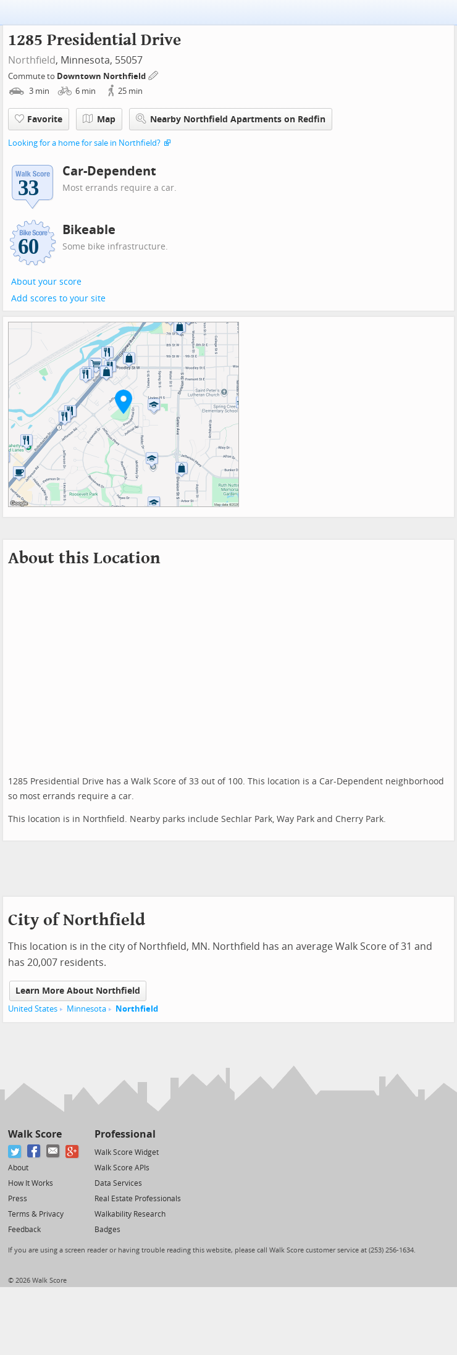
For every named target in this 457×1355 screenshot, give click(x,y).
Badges (107, 1229)
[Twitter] (15, 1151)
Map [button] (99, 119)
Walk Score (35, 1134)
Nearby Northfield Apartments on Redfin (230, 119)
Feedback (24, 1229)
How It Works (30, 1183)
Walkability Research (130, 1214)
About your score (46, 282)
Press (17, 1198)
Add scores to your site (58, 298)
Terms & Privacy (36, 1214)
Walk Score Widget (126, 1152)
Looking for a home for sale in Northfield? (84, 143)
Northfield (32, 60)
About (18, 1168)
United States (32, 1008)
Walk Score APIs (121, 1168)
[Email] (53, 1151)
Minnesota (86, 1008)
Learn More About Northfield (77, 991)
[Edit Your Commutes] (154, 74)
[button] (123, 401)
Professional (125, 1134)
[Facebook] (34, 1151)
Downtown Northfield (102, 76)
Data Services (118, 1183)
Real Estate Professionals (137, 1198)
